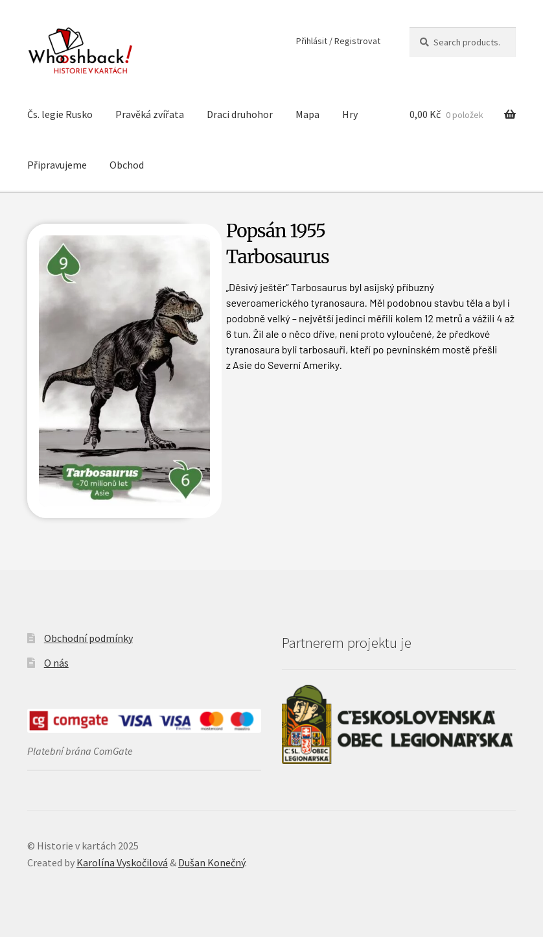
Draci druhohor (240, 114)
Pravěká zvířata (149, 114)
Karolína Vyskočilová (122, 862)
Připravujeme (57, 164)
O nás (56, 662)
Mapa (307, 114)
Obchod (127, 164)
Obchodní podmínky (88, 638)
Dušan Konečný (211, 862)
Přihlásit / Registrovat (338, 41)
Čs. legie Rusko (60, 114)
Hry (350, 114)
